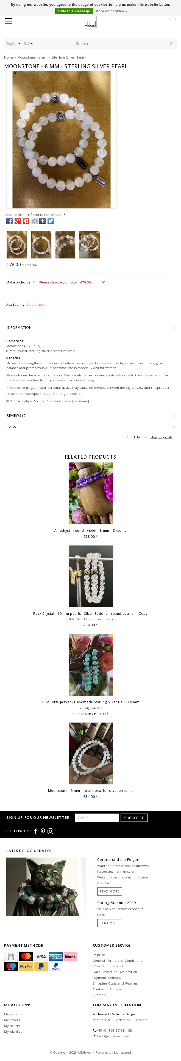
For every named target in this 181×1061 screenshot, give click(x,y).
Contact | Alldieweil (109, 989)
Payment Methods (107, 977)
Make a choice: (20, 282)
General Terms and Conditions (117, 960)
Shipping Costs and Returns (115, 983)
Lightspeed (122, 1052)
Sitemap (99, 995)
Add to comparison (48, 215)
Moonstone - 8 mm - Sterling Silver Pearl (52, 57)
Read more (109, 891)
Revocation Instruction (111, 966)
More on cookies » (111, 11)
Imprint (99, 955)
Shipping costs (161, 437)
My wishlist (13, 1031)
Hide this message (74, 11)
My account (13, 1014)
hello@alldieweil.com (113, 1036)
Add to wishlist (17, 215)
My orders (12, 1020)
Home (9, 57)
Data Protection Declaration (115, 972)
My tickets (12, 1026)
